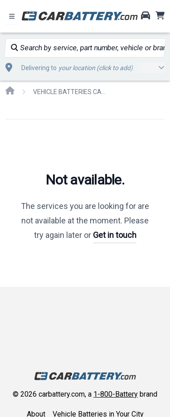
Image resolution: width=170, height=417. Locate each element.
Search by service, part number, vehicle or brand (87, 47)
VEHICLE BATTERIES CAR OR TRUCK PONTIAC (69, 91)
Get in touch (114, 235)
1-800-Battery (115, 394)
